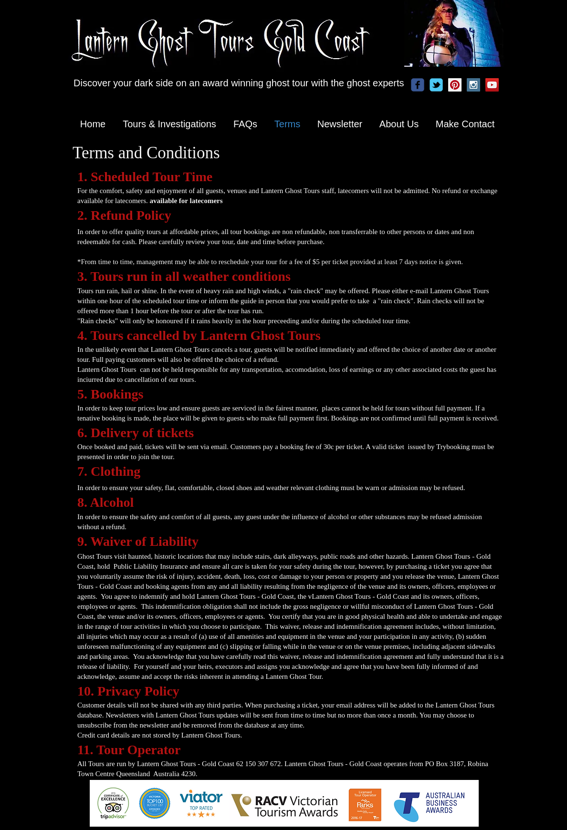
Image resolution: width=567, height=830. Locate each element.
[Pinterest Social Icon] (455, 85)
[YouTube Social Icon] (492, 85)
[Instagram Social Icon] (473, 85)
